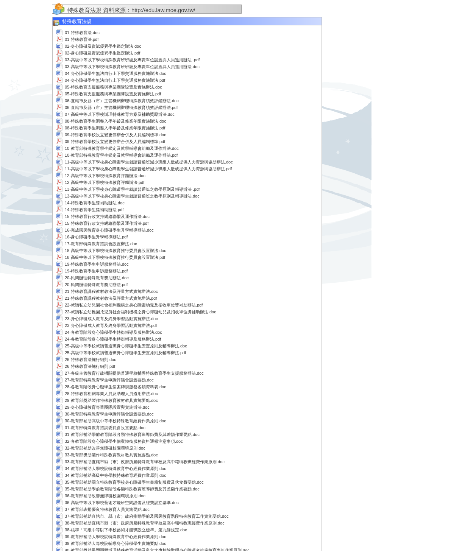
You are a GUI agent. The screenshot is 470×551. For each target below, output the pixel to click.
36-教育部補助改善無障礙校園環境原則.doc (105, 495)
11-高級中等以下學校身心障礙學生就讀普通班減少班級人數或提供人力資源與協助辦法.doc (149, 162)
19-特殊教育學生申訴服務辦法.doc (97, 264)
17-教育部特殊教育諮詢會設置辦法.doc (101, 243)
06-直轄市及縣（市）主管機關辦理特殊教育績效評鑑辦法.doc (122, 100)
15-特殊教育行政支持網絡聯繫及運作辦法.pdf (106, 223)
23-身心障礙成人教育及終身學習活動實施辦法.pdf (111, 325)
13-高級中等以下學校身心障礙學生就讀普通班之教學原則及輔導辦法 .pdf (132, 189)
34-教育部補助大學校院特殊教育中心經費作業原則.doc (115, 468)
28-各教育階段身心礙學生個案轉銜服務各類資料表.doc (115, 386)
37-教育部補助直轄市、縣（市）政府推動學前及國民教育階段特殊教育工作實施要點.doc (147, 516)
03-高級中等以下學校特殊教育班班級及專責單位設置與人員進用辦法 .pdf (132, 60)
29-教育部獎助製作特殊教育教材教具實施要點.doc (111, 400)
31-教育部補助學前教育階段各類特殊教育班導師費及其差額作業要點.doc (132, 434)
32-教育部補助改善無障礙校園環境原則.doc (105, 448)
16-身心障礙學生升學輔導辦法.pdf (96, 237)
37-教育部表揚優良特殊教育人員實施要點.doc (107, 509)
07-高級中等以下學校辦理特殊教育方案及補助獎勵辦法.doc (120, 114)
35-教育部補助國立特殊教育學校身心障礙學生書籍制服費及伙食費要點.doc (134, 482)
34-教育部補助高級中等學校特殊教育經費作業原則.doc (115, 475)
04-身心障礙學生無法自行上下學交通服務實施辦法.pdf (115, 80)
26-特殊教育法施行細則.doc (90, 359)
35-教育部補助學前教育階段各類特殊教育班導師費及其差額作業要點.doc (132, 489)
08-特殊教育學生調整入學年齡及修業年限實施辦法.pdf (115, 128)
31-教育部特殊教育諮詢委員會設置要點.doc (105, 427)
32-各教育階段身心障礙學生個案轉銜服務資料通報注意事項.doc (124, 441)
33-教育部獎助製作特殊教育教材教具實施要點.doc (111, 455)
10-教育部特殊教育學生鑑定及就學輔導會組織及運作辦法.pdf (121, 155)
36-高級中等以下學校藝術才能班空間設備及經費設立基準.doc (122, 502)
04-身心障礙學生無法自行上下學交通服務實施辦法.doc (115, 73)
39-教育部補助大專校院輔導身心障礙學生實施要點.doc (115, 543)
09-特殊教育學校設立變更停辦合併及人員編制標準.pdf (115, 141)
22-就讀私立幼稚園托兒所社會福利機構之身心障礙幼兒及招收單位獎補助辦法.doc (140, 312)
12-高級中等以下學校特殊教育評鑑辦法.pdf (104, 182)
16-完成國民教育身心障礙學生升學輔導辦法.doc (109, 230)
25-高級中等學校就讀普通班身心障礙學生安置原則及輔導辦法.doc (126, 346)
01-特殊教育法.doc (82, 32)
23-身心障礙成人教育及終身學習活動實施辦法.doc (111, 318)
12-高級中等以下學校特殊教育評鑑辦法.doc (105, 175)
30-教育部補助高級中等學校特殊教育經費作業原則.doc (115, 421)
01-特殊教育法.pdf (81, 39)
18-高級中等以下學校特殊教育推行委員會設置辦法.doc (115, 250)
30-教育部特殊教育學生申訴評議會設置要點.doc (109, 414)
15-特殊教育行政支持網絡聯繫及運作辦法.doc (107, 216)
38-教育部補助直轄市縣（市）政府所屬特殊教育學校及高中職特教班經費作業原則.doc (145, 523)
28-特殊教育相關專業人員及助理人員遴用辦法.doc (111, 393)
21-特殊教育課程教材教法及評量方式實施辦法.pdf (111, 298)
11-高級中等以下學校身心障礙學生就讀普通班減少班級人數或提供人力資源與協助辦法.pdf (148, 169)
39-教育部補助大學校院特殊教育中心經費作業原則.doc (115, 536)
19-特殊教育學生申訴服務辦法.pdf (96, 271)
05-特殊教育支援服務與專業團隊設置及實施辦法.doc (113, 87)
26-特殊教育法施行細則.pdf (90, 366)
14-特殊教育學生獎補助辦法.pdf (94, 209)
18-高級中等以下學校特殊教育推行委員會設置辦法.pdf (115, 257)
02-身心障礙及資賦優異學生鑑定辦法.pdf (102, 53)
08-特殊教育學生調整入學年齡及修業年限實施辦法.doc (115, 121)
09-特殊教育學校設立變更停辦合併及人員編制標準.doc (115, 134)
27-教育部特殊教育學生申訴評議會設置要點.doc (109, 380)
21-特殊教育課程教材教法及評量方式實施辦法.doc (111, 291)
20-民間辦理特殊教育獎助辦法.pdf (96, 284)
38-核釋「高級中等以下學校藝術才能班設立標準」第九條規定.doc (126, 530)
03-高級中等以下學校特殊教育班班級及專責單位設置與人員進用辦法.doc (132, 66)
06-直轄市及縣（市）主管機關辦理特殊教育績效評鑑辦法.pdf (121, 107)
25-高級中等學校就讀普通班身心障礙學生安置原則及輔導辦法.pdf (125, 352)
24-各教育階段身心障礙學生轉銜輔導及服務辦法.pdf (113, 339)
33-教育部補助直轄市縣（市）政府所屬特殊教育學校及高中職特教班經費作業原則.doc (145, 461)
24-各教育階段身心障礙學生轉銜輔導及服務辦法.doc (113, 332)
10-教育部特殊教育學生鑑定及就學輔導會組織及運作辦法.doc (122, 148)
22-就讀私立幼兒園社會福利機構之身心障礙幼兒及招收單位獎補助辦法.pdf (134, 305)
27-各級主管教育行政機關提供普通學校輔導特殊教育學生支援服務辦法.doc (134, 373)
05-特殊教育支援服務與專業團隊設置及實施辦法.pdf (113, 94)
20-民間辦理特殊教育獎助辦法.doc (97, 278)
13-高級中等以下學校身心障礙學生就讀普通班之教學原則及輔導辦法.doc (132, 196)
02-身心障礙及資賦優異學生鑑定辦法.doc (103, 46)
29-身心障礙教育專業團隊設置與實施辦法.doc (107, 407)
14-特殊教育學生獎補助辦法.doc (95, 203)
